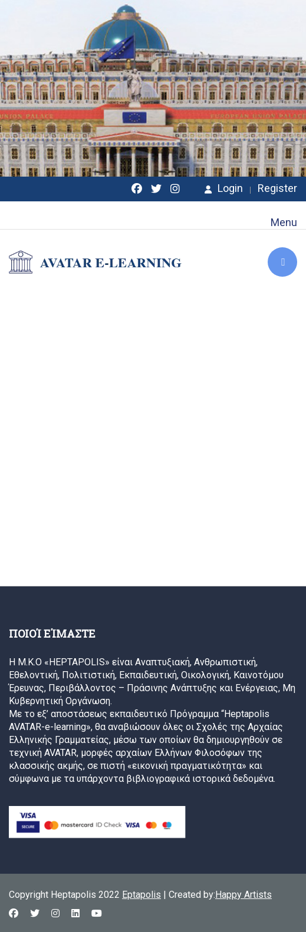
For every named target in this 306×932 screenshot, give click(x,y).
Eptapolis (141, 894)
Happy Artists (243, 894)
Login (224, 188)
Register (277, 188)
